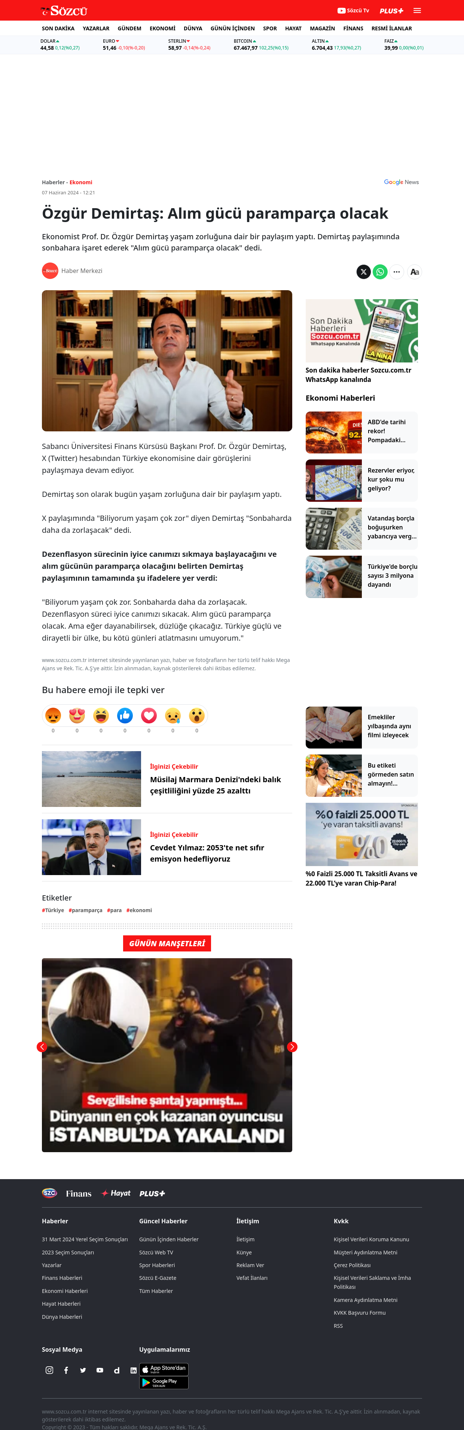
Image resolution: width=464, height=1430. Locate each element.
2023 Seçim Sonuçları (68, 1252)
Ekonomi (81, 182)
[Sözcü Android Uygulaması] (164, 1382)
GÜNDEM (129, 28)
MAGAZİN (322, 28)
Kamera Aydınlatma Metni (365, 1299)
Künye (244, 1252)
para (116, 910)
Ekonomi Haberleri (340, 398)
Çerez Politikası (352, 1265)
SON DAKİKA (58, 28)
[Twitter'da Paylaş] (363, 271)
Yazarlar (52, 1265)
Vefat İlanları (252, 1277)
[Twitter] (83, 1370)
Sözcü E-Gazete (157, 1277)
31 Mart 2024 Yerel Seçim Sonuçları (85, 1239)
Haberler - (55, 182)
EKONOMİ (162, 28)
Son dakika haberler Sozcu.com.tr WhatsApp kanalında (359, 375)
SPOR (270, 28)
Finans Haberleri (62, 1277)
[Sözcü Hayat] (115, 1193)
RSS (338, 1325)
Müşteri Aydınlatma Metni (365, 1252)
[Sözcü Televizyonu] (49, 1193)
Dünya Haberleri (62, 1316)
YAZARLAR (96, 28)
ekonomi (140, 910)
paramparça (87, 910)
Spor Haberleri (157, 1265)
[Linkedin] (133, 1370)
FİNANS (353, 28)
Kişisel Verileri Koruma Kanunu (371, 1239)
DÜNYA (193, 28)
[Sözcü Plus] (152, 1193)
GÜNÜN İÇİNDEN (233, 28)
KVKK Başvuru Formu (360, 1312)
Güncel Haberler (163, 1221)
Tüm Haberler (156, 1290)
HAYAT (293, 28)
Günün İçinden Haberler (169, 1239)
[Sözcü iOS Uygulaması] (164, 1368)
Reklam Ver (250, 1265)
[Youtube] (99, 1370)
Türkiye (54, 910)
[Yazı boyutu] (414, 271)
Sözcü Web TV (156, 1252)
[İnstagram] (49, 1370)
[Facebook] (66, 1370)
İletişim (247, 1221)
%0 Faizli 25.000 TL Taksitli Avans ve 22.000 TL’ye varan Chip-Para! (362, 878)
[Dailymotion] (116, 1370)
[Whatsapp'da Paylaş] (380, 271)
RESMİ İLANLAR (392, 28)
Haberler (55, 1221)
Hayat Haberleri (61, 1303)
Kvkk (341, 1221)
